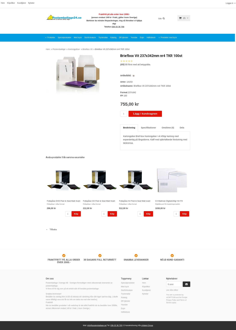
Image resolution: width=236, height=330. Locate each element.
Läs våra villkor (172, 290)
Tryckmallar (103, 37)
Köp (76, 214)
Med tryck (78, 37)
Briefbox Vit (87, 49)
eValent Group (147, 325)
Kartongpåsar (74, 49)
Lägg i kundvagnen (145, 113)
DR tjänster (123, 37)
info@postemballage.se (96, 325)
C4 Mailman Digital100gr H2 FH (169, 201)
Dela (182, 127)
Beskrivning (129, 127)
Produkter (51, 37)
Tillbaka (51, 229)
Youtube (134, 37)
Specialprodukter (64, 37)
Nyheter (31, 3)
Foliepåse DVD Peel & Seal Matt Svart (63, 201)
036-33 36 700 (118, 27)
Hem (3, 3)
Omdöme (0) (168, 127)
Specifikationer (148, 127)
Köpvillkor (11, 3)
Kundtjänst (21, 3)
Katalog (113, 37)
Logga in (229, 3)
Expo (142, 37)
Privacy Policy (171, 300)
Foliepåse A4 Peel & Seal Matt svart (134, 201)
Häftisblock (151, 37)
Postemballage (59, 49)
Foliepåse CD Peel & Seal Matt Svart (99, 201)
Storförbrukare (90, 37)
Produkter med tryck (169, 37)
